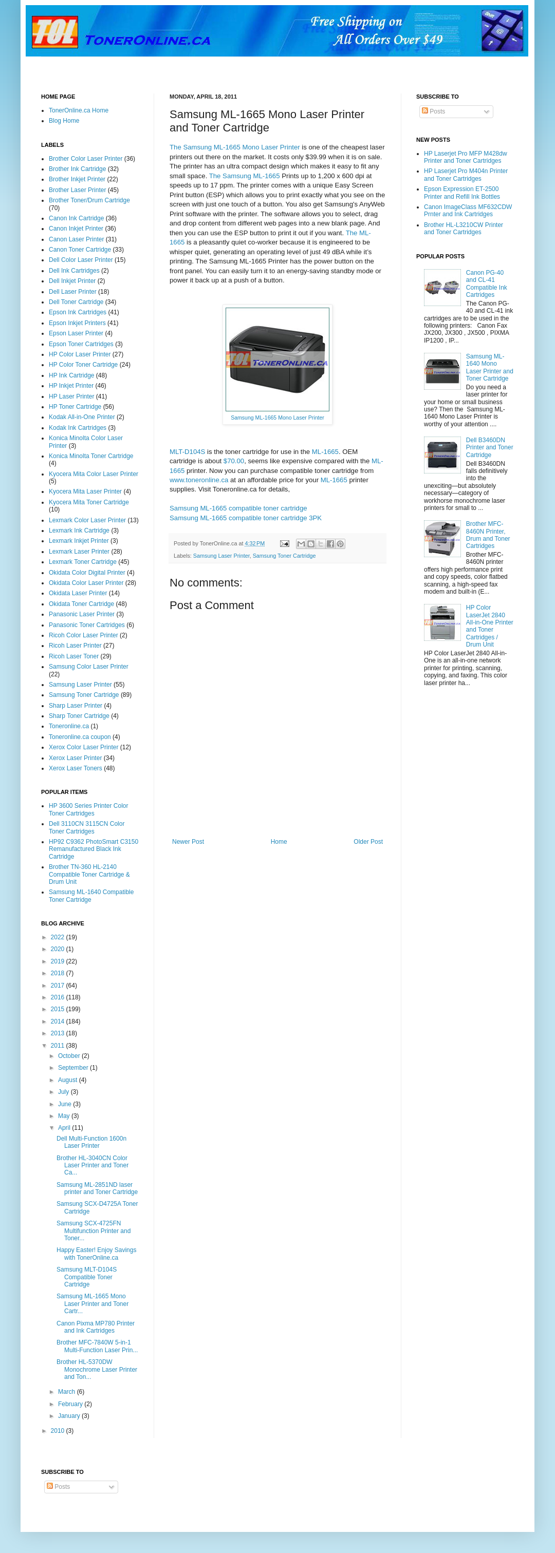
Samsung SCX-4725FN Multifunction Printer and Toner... (94, 1231)
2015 (58, 1009)
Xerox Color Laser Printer (83, 747)
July (64, 1091)
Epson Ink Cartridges (77, 312)
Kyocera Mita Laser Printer (85, 491)
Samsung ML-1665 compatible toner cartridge (238, 508)
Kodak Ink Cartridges (77, 427)
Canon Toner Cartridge (80, 249)
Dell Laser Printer (73, 291)
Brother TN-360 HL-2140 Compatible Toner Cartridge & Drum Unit (89, 874)
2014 (58, 1021)
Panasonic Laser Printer (82, 614)
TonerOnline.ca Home (78, 110)
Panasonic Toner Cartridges (87, 625)
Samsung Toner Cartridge (284, 556)
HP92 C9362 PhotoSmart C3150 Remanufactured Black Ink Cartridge (93, 849)
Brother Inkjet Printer (77, 179)
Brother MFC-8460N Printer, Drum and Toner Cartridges (488, 535)
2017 (58, 985)
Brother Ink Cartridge (77, 169)
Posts (433, 111)
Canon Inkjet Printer (76, 228)
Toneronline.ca (69, 726)
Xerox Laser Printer (75, 758)
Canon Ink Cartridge (76, 218)
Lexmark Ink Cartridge (79, 530)
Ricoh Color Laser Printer (83, 635)
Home (279, 841)
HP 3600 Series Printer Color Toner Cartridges (88, 809)
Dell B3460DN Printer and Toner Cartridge (489, 448)
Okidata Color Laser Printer (86, 582)
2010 (58, 1430)
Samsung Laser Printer (221, 556)
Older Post (368, 841)
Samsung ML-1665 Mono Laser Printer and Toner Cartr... (92, 1304)
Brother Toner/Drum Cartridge (89, 200)
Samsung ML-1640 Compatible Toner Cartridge (91, 895)
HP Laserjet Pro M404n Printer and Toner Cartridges (466, 174)
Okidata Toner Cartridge (81, 604)
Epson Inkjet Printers (77, 323)
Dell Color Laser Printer (81, 259)
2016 (58, 997)
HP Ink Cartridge (71, 375)
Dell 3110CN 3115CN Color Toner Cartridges (86, 827)
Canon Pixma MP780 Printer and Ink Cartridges (96, 1327)
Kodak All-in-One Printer (82, 417)
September (74, 1067)
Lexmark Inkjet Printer (79, 540)
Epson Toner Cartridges (81, 344)
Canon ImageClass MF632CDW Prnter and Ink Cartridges (468, 210)
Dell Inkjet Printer (72, 281)
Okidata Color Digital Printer (87, 572)
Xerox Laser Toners (75, 768)
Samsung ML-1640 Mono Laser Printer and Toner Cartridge (489, 367)
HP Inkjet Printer (71, 385)
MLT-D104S (187, 452)
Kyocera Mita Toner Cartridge (89, 502)
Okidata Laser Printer (78, 593)
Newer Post (188, 841)
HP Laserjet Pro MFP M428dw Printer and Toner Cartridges (465, 157)
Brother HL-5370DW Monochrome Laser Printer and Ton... (97, 1369)
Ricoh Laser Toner (74, 656)
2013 (58, 1033)
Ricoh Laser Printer (75, 645)
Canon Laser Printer (76, 239)
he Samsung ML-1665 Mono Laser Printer (237, 147)
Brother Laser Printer (77, 190)
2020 (58, 949)
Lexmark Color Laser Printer (87, 520)
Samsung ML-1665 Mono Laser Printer (277, 417)
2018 (58, 973)
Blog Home (64, 120)
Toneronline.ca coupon (80, 737)
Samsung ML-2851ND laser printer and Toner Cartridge (97, 1188)
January (70, 1415)
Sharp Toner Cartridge (79, 715)
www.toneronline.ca (199, 480)
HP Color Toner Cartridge (83, 364)
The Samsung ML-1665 (244, 176)
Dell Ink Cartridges (74, 270)
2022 (58, 937)
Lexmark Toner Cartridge (83, 561)
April (65, 1127)
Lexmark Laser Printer (79, 551)
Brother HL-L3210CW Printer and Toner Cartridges (463, 228)
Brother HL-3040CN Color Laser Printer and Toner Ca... (92, 1165)
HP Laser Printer (71, 396)
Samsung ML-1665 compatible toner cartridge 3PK (246, 518)
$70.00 (234, 461)
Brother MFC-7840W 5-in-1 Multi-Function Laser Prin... (97, 1346)
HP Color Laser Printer (80, 354)
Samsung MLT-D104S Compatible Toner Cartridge (87, 1277)
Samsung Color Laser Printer (88, 666)
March (67, 1391)
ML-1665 (325, 452)
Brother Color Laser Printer (85, 158)
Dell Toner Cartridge (76, 302)
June (65, 1104)
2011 (58, 1045)
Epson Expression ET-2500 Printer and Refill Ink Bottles (462, 192)
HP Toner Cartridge (75, 406)
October (70, 1055)
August (68, 1080)
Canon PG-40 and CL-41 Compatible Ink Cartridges (486, 283)
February (71, 1404)
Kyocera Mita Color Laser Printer (93, 474)
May (64, 1116)
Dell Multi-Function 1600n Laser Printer (91, 1142)
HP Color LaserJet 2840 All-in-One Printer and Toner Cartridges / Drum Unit (489, 626)
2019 (58, 961)
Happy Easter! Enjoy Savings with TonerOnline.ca (96, 1253)
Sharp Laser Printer (75, 705)
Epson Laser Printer (76, 333)
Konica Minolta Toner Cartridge (91, 456)
